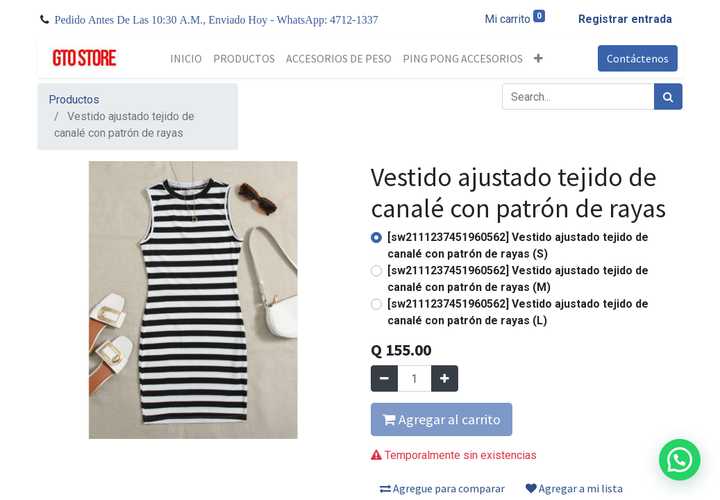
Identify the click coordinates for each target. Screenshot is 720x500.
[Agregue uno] (444, 378)
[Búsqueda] (668, 96)
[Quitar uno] (384, 378)
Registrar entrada (625, 19)
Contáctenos (638, 58)
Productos (74, 99)
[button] (538, 58)
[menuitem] (186, 58)
